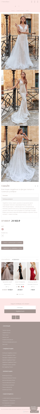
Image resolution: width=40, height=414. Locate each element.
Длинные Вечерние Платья (8, 380)
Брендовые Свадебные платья (9, 357)
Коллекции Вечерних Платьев (9, 378)
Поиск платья (5, 335)
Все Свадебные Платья (7, 367)
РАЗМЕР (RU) (4, 233)
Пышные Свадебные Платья (8, 355)
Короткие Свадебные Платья (8, 360)
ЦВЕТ (2, 226)
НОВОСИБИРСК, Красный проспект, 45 (12, 398)
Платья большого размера (8, 385)
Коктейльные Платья (7, 389)
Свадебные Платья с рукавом (8, 364)
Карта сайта (4, 344)
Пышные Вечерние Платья (8, 382)
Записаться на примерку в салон (12, 248)
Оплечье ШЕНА (32, 282)
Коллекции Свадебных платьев (9, 353)
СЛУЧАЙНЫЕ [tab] (5, 259)
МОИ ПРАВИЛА (20, 282)
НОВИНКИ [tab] (15, 259)
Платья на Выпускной (7, 387)
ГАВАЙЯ (27, 10)
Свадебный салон (6, 332)
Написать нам (5, 337)
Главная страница (6, 330)
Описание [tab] (5, 195)
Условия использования (7, 339)
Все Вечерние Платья (7, 375)
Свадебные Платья (20, 10)
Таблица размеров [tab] (8, 199)
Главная (13, 10)
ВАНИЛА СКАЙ (7, 282)
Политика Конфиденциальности (9, 342)
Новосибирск (5, 1)
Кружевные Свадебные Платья (9, 362)
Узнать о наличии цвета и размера (12, 242)
